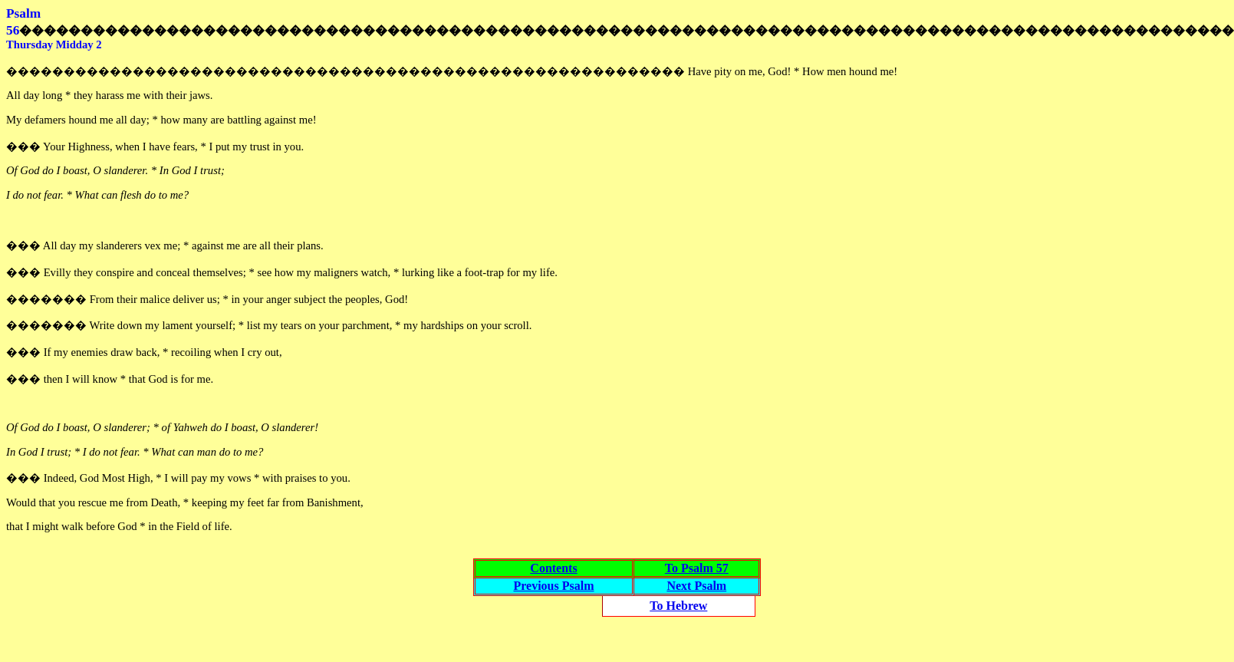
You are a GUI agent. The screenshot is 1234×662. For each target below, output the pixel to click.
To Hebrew (678, 605)
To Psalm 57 (697, 568)
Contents (553, 568)
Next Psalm (696, 585)
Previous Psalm (553, 585)
